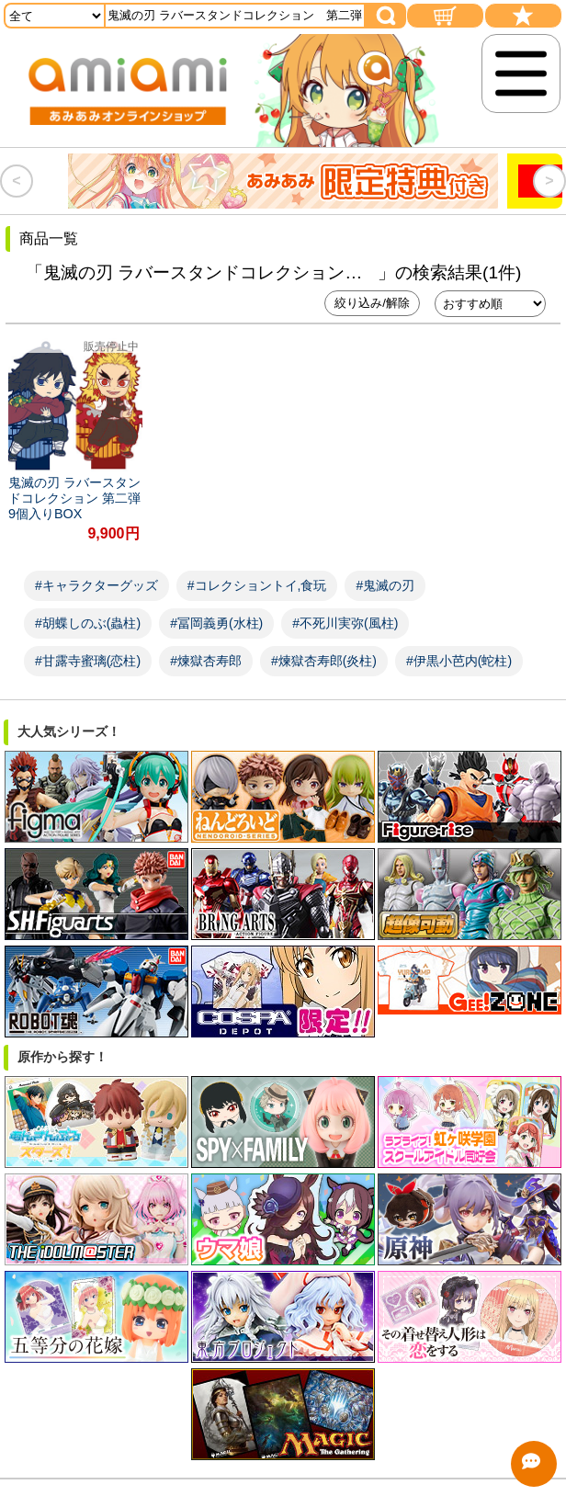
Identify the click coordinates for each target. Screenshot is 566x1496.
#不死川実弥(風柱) (345, 623)
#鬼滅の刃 (385, 585)
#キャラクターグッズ (96, 585)
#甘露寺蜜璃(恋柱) (88, 660)
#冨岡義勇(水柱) (216, 623)
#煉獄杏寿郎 (206, 660)
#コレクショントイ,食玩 (257, 585)
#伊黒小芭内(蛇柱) (459, 660)
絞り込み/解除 (372, 303)
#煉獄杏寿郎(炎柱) (324, 660)
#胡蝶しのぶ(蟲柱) (88, 623)
